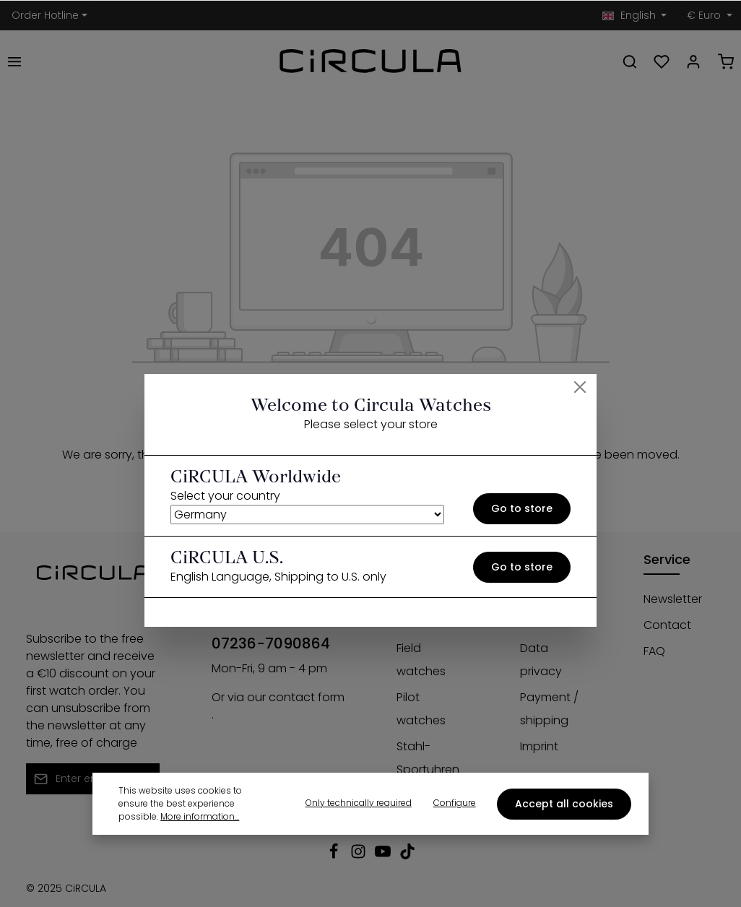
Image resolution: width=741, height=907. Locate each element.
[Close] (580, 387)
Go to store (521, 508)
